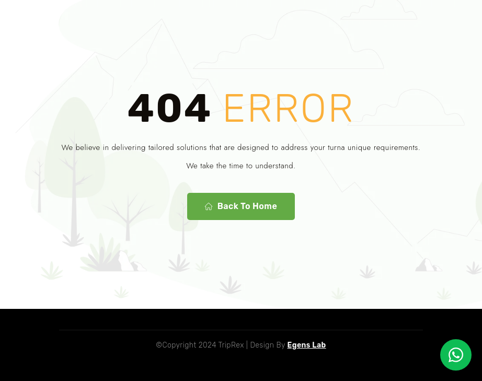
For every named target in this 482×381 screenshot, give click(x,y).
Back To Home (241, 206)
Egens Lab (307, 345)
